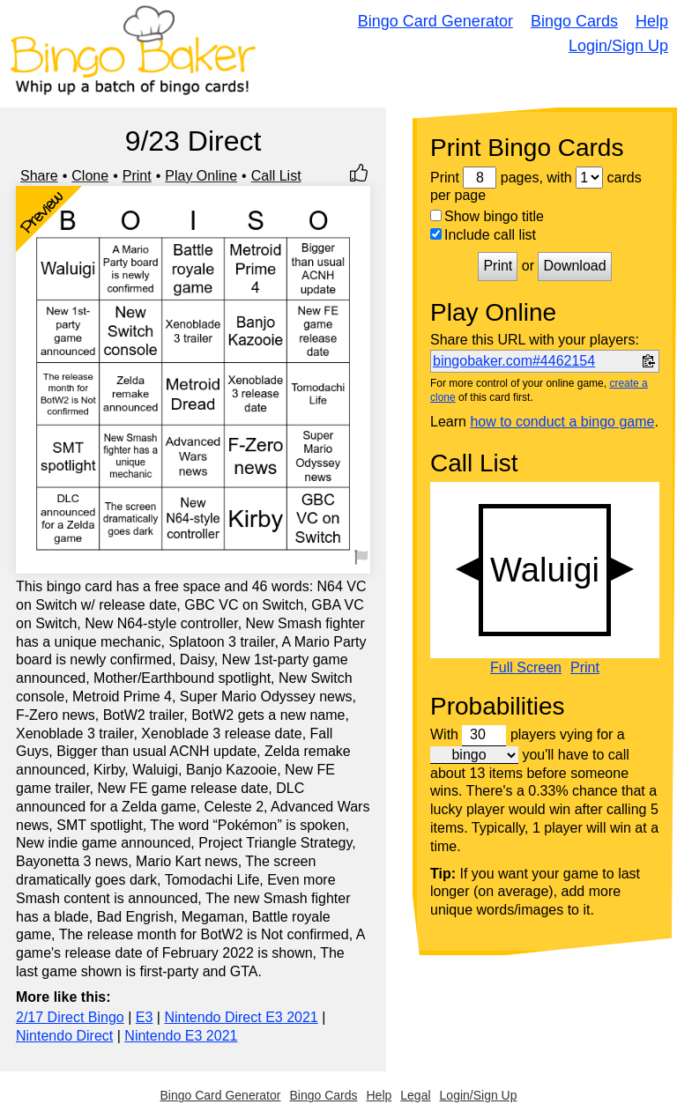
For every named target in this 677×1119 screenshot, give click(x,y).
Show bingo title (487, 216)
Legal (415, 1095)
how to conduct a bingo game (562, 421)
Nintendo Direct (64, 1035)
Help (652, 21)
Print (137, 175)
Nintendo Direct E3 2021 (240, 1017)
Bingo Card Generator (435, 21)
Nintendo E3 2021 (180, 1035)
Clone (89, 175)
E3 (144, 1017)
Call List (276, 175)
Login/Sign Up (618, 46)
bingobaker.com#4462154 (514, 360)
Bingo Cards (574, 21)
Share (39, 175)
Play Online (201, 175)
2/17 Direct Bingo (70, 1017)
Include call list (483, 234)
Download (574, 265)
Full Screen (526, 668)
